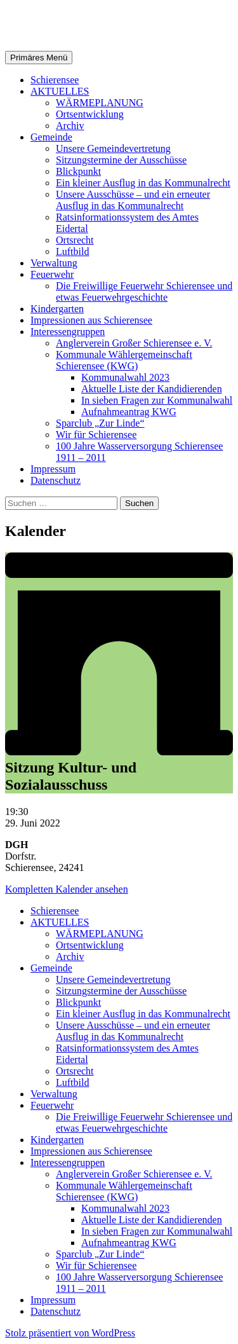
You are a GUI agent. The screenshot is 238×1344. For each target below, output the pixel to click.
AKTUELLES (59, 91)
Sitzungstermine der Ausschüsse (121, 159)
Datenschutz (55, 480)
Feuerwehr (52, 274)
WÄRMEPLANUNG (99, 102)
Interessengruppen (67, 331)
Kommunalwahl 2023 (125, 377)
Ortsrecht (75, 240)
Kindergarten (57, 308)
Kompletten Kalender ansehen (66, 889)
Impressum (53, 468)
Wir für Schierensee (96, 434)
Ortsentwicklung (90, 114)
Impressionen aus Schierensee (91, 320)
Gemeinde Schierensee (102, 24)
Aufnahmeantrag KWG (128, 411)
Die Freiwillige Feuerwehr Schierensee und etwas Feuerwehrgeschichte (144, 291)
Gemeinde (51, 137)
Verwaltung (53, 262)
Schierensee (54, 79)
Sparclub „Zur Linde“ (100, 423)
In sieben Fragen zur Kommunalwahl (156, 400)
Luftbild (72, 251)
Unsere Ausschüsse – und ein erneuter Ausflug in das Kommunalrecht (133, 200)
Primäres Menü (38, 57)
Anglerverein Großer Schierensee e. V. (134, 343)
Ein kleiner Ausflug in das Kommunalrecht (143, 182)
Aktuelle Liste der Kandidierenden (151, 388)
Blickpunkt (78, 171)
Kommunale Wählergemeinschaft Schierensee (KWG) (124, 360)
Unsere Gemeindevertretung (113, 148)
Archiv (70, 125)
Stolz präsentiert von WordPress (70, 1332)
